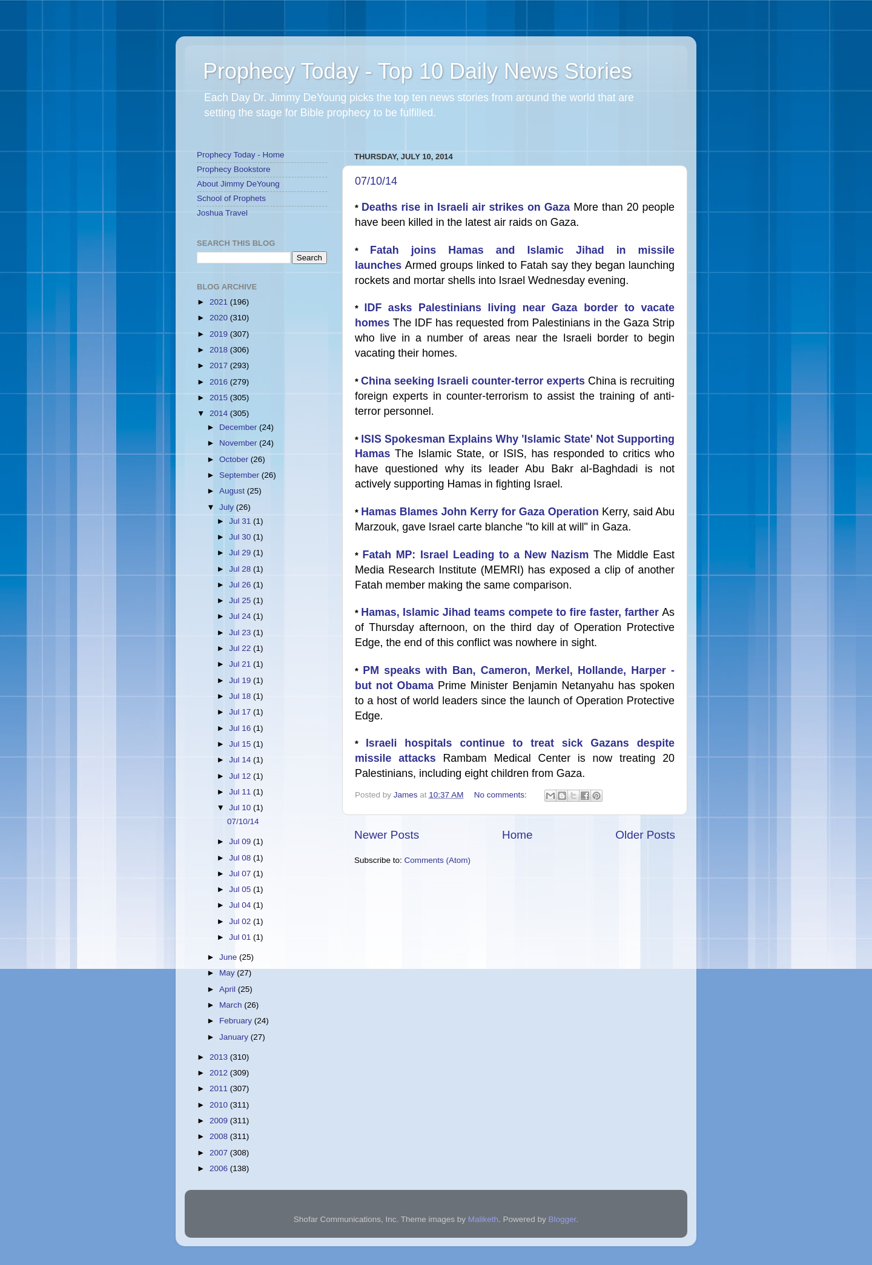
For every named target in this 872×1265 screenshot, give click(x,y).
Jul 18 (241, 696)
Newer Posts (386, 834)
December (239, 427)
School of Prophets (231, 198)
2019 (220, 334)
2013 (220, 1057)
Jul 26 (241, 584)
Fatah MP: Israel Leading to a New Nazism (478, 555)
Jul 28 (241, 568)
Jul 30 (241, 536)
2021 (220, 301)
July (227, 507)
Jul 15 (241, 743)
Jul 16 (241, 728)
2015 (220, 397)
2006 (220, 1168)
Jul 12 (241, 776)
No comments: (501, 794)
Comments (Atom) (438, 860)
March (231, 1004)
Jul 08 (241, 857)
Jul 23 (241, 632)
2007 (220, 1152)
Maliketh (483, 1219)
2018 (220, 349)
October (235, 459)
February (236, 1020)
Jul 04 (241, 905)
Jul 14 (241, 759)
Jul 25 (241, 600)
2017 (220, 365)
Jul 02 (241, 921)
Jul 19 (241, 680)
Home (517, 834)
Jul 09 (241, 841)
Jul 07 (241, 873)
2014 (220, 413)
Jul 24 (241, 616)
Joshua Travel (222, 212)
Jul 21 (241, 664)
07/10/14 (376, 181)
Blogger (562, 1219)
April (228, 989)
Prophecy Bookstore (234, 169)
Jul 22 (241, 648)
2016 (220, 381)
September (240, 475)
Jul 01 (241, 937)
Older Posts (645, 834)
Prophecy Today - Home (241, 154)
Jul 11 (241, 791)
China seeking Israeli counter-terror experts (474, 381)
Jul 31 (241, 521)
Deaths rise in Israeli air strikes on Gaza (467, 207)
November (239, 443)
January (235, 1037)
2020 (220, 317)
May (228, 972)
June (229, 957)
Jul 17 (241, 711)
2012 (220, 1072)
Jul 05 (241, 889)
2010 (220, 1104)
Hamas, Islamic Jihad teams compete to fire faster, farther (511, 612)
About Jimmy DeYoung (238, 183)
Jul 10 (241, 807)
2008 (220, 1136)
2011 (220, 1088)
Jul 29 (241, 552)
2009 (220, 1120)
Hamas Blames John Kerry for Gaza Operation (481, 512)
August (233, 490)
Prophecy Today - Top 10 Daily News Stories (417, 71)
